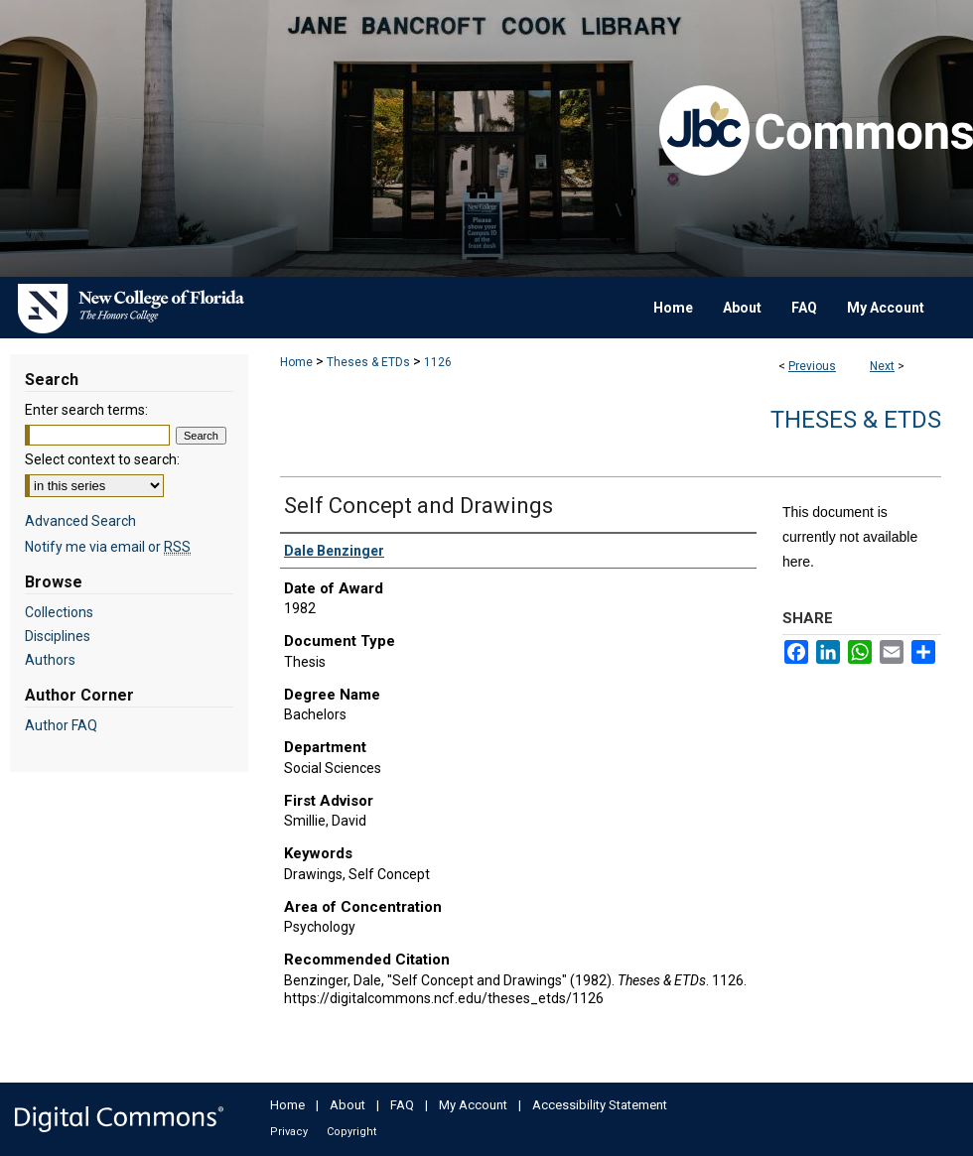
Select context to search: (102, 459)
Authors (50, 660)
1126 (438, 362)
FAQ (402, 1104)
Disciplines (57, 636)
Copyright (351, 1131)
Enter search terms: (86, 410)
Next (882, 366)
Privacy (289, 1131)
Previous (812, 366)
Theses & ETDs (368, 362)
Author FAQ (61, 725)
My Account (473, 1104)
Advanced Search (80, 521)
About (347, 1104)
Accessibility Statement (599, 1104)
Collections (59, 612)
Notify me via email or (108, 547)
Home (296, 362)
